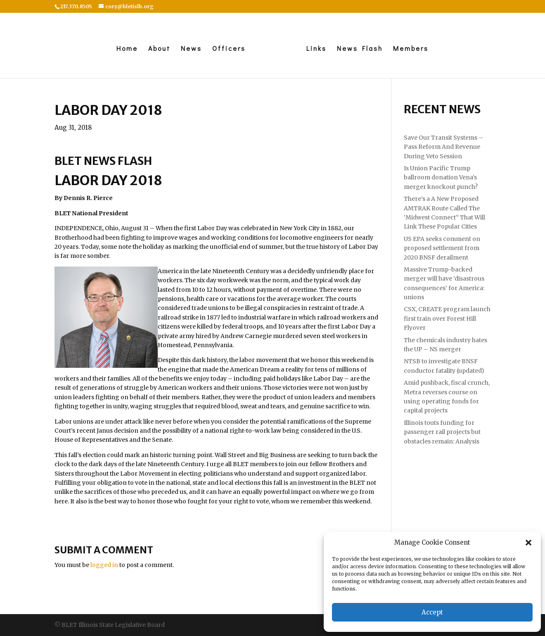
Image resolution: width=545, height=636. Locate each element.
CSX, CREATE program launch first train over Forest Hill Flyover (447, 318)
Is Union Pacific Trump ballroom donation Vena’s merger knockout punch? (441, 177)
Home (127, 48)
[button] (528, 542)
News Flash (360, 48)
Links (316, 48)
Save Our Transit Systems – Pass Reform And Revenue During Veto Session (443, 147)
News (191, 48)
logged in (104, 565)
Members (411, 48)
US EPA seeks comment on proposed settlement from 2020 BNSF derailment (442, 248)
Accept (432, 612)
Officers (229, 48)
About (159, 48)
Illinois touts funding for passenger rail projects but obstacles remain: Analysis (442, 432)
